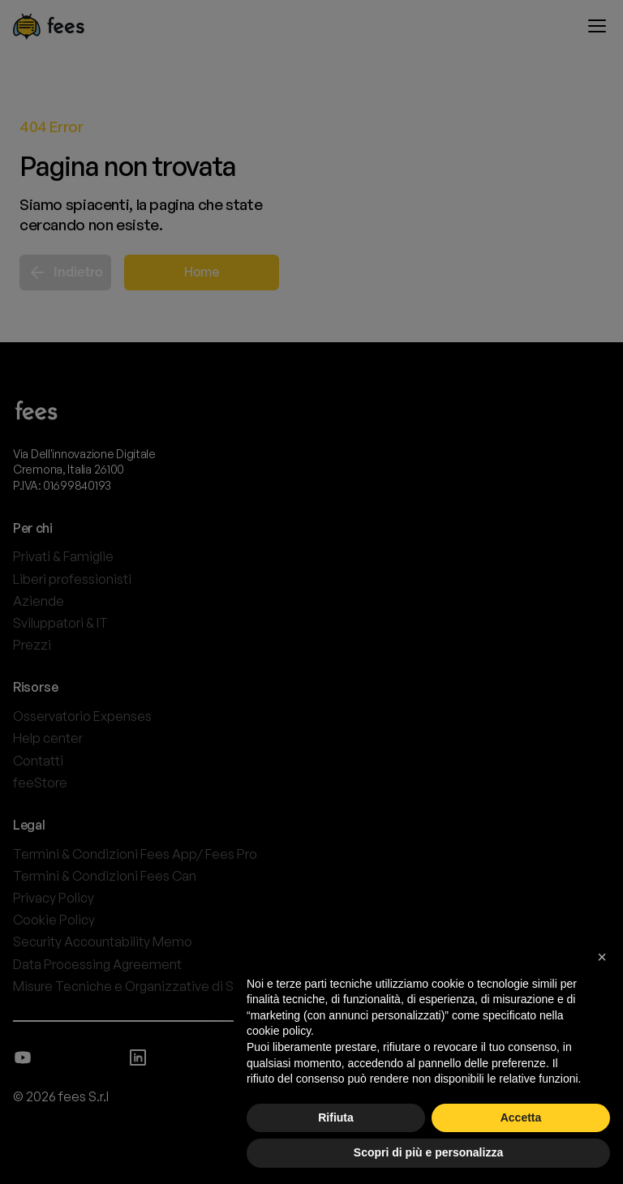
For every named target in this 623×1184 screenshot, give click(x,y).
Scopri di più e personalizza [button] (428, 1152)
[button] (602, 957)
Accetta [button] (521, 1117)
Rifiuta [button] (336, 1117)
